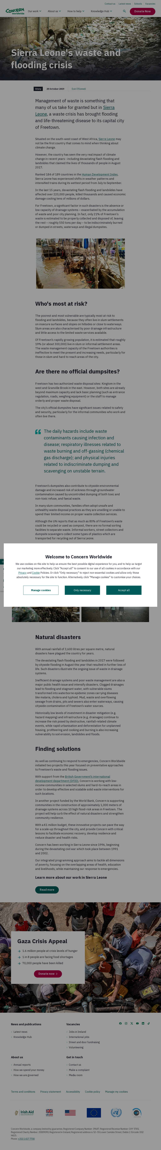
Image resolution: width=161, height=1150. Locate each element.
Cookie (36, 572)
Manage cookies (41, 590)
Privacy (22, 572)
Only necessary (82, 590)
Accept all (124, 590)
